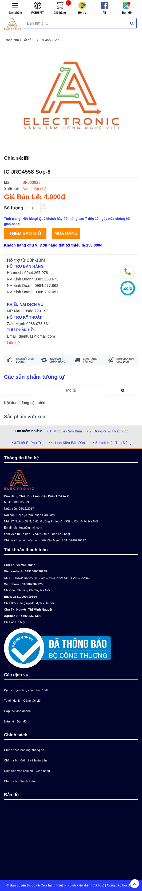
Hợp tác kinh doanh (17, 711)
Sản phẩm (15, 12)
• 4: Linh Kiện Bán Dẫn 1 (68, 443)
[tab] (71, 390)
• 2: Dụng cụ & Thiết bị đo (107, 431)
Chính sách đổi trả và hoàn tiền (25, 760)
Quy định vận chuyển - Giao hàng (27, 770)
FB (104, 12)
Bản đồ (127, 12)
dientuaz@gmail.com (27, 527)
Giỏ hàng (60, 12)
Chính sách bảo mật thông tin (24, 750)
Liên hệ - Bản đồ (15, 721)
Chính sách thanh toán (19, 781)
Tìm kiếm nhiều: (28, 431)
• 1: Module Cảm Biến (64, 431)
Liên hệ (13, 343)
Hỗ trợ (82, 12)
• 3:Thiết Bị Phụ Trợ (28, 443)
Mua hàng (66, 233)
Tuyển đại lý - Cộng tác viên (23, 700)
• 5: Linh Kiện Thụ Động (112, 443)
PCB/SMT (37, 12)
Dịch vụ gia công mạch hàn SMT (26, 690)
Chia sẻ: (13, 158)
